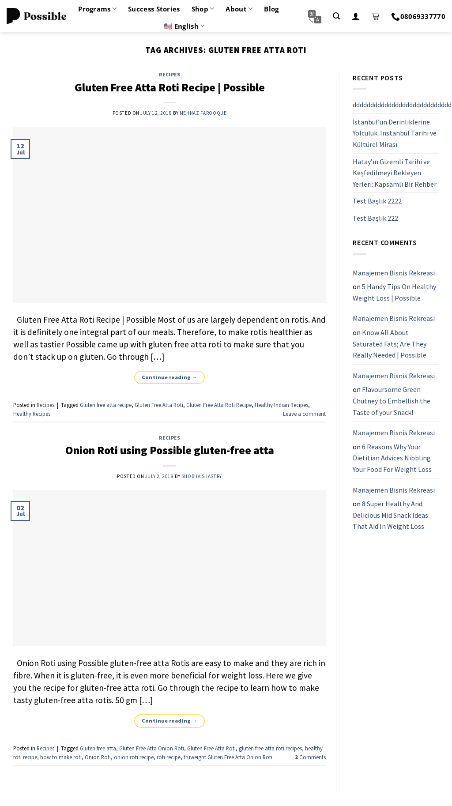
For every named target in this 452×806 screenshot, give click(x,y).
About (239, 8)
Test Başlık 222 (375, 218)
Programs (97, 8)
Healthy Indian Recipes (281, 404)
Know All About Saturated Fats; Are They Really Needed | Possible (389, 343)
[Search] (336, 16)
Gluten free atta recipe (106, 404)
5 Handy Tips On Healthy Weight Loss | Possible (394, 292)
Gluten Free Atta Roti (159, 404)
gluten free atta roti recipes (270, 748)
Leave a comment (304, 413)
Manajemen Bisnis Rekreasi (394, 272)
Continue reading (170, 377)
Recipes (170, 75)
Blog (271, 8)
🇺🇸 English (184, 26)
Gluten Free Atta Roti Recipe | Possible (170, 87)
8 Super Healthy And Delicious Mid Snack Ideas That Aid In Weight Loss (390, 515)
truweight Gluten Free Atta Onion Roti (228, 757)
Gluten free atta (98, 748)
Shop (203, 8)
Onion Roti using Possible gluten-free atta (169, 450)
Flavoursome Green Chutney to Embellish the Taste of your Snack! (391, 401)
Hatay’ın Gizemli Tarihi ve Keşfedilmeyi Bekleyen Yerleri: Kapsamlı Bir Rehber (395, 172)
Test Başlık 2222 (377, 201)
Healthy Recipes (31, 413)
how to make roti (61, 757)
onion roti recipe (134, 757)
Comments (310, 757)
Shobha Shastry (201, 476)
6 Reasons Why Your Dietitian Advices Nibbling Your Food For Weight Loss (392, 458)
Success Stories (154, 8)
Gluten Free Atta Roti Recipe (219, 404)
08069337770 (418, 16)
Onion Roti (98, 757)
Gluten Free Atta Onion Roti (151, 748)
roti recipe (169, 757)
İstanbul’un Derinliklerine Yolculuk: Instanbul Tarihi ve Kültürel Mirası (395, 133)
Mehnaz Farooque (203, 113)
